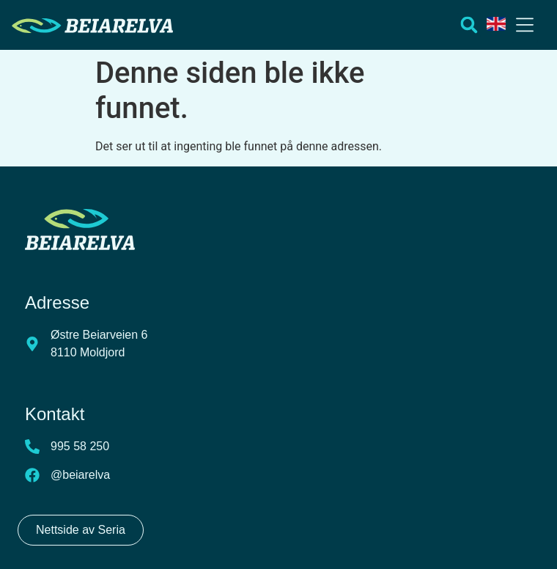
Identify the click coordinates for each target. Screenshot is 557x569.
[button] (525, 27)
